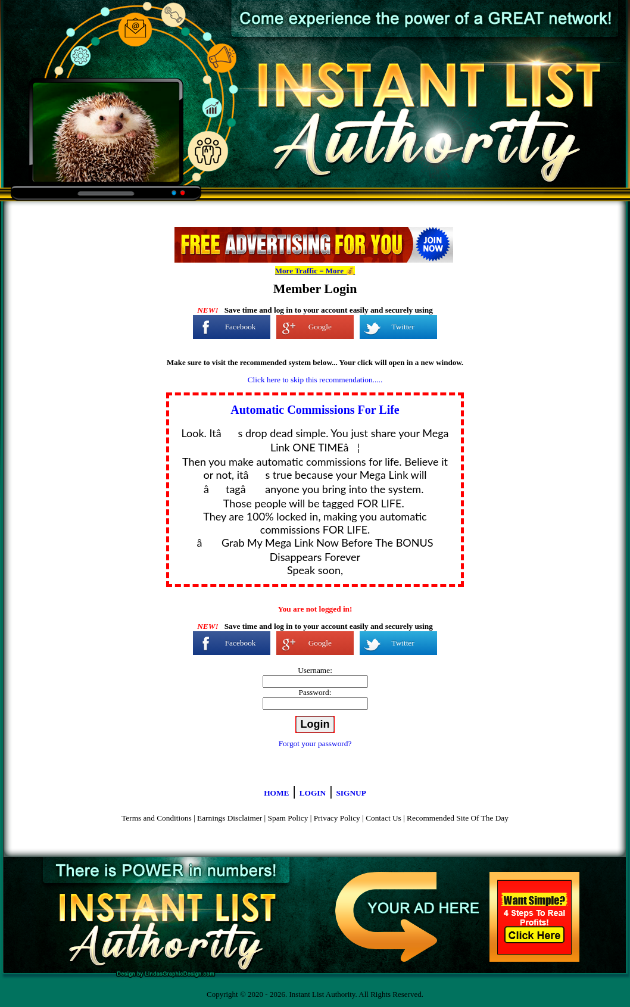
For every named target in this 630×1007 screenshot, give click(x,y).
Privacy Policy (337, 817)
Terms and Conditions (156, 817)
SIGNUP (351, 792)
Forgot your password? (315, 743)
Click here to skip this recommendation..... (315, 379)
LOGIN (313, 792)
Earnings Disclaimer (229, 817)
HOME (276, 792)
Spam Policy (288, 817)
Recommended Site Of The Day (458, 817)
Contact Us (383, 817)
